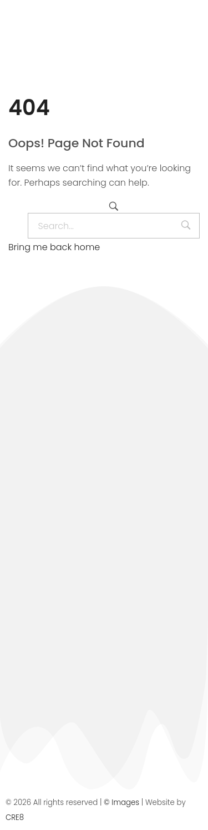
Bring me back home (54, 247)
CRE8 (15, 817)
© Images (121, 802)
